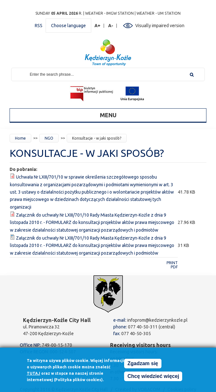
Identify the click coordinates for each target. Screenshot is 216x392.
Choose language (68, 25)
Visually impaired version (159, 25)
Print (172, 263)
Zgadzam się (142, 365)
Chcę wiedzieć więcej (153, 378)
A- (111, 26)
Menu (108, 115)
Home (20, 138)
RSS (38, 25)
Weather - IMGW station (109, 13)
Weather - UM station (159, 13)
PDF (174, 267)
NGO (49, 138)
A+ (97, 26)
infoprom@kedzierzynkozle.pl (157, 320)
